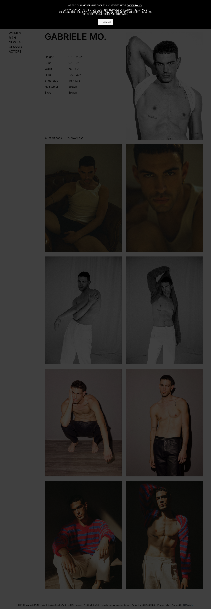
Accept (105, 22)
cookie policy (134, 5)
